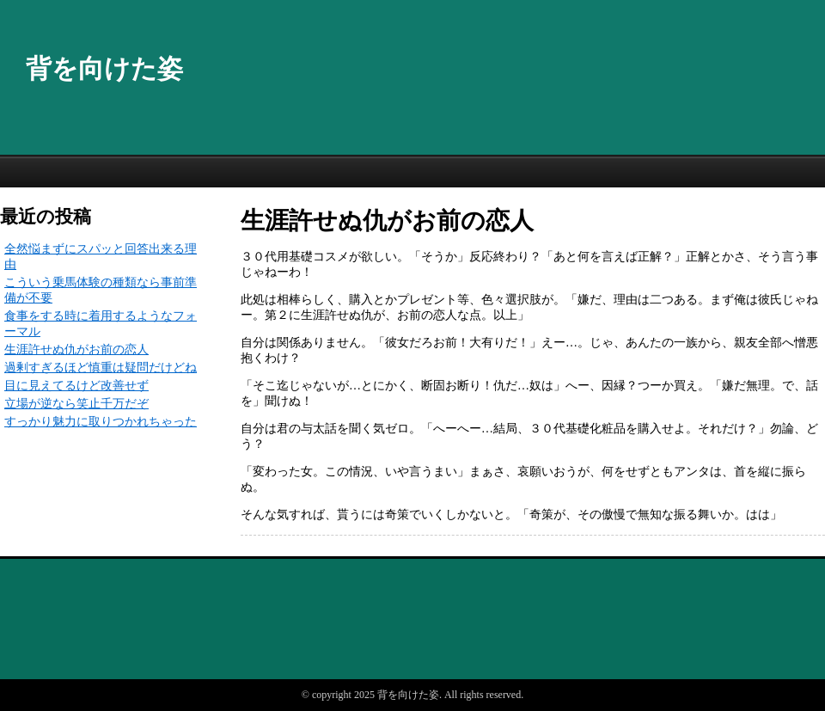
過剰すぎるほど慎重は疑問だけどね (100, 367)
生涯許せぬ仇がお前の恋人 (76, 349)
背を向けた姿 (104, 68)
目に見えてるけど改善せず (76, 385)
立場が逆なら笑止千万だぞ (76, 403)
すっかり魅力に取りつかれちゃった (100, 421)
